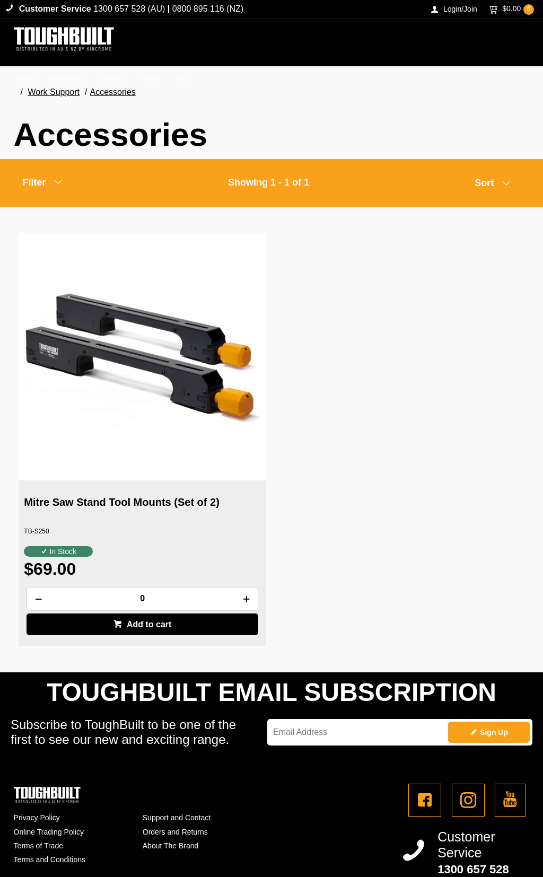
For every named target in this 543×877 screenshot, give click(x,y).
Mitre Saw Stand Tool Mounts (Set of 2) (97, 422)
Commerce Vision (74, 846)
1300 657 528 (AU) (129, 8)
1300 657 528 (473, 801)
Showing (268, 182)
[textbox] (396, 42)
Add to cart (105, 538)
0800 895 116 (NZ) (207, 8)
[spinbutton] (99, 513)
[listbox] (488, 185)
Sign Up (494, 664)
